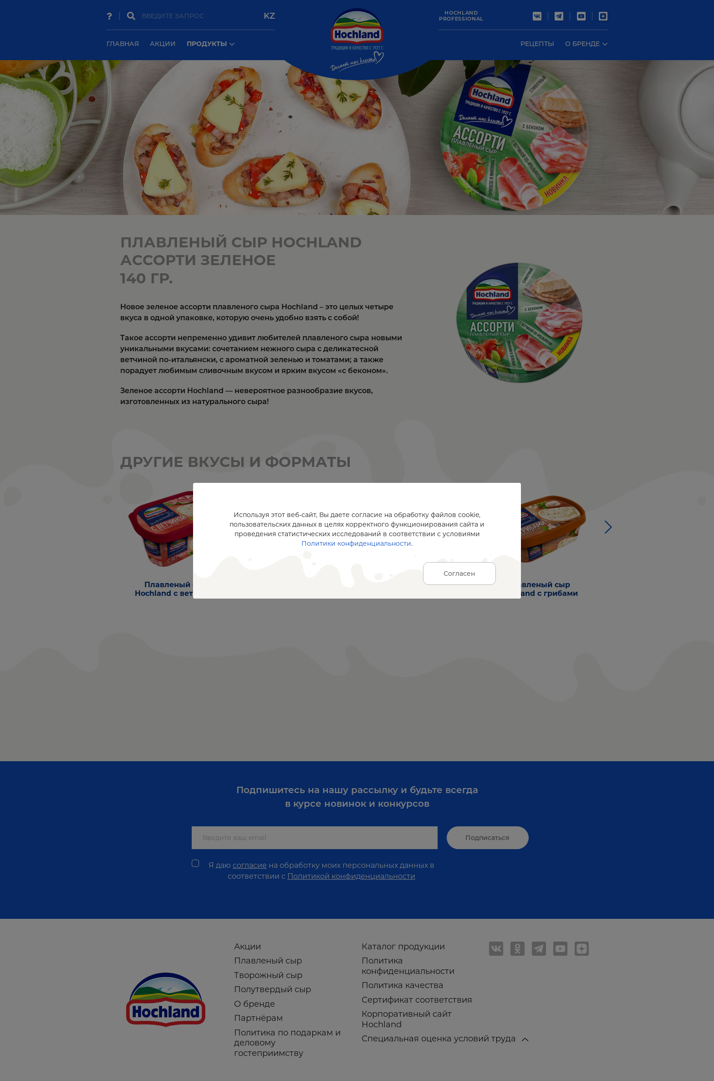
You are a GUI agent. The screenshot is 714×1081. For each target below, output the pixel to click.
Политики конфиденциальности (356, 543)
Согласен (459, 573)
